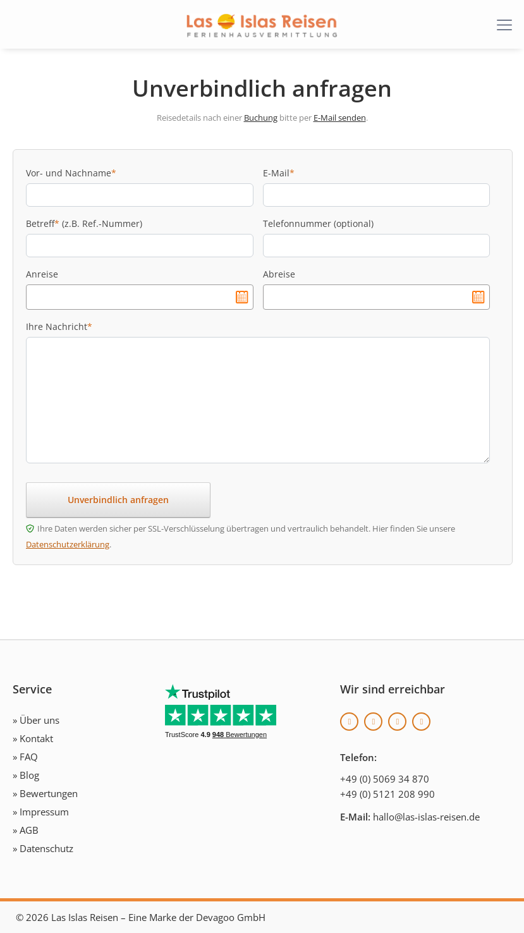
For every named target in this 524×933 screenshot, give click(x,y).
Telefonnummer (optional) (318, 223)
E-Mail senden (340, 117)
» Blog (26, 775)
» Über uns (36, 720)
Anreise (42, 274)
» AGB (26, 830)
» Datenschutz (43, 848)
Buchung (260, 117)
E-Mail (279, 173)
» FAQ (25, 756)
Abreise (279, 274)
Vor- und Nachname (71, 173)
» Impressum (41, 811)
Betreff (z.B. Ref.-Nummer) (84, 223)
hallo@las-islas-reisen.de (426, 816)
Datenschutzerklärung (67, 544)
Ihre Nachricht (59, 326)
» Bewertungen (45, 793)
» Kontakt (33, 738)
